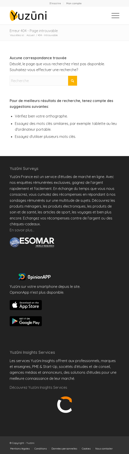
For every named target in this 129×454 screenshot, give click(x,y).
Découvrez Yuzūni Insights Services (38, 387)
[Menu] (113, 15)
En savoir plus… (22, 230)
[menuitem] (55, 3)
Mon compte (74, 3)
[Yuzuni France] (53, 15)
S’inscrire (55, 3)
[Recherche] (43, 81)
